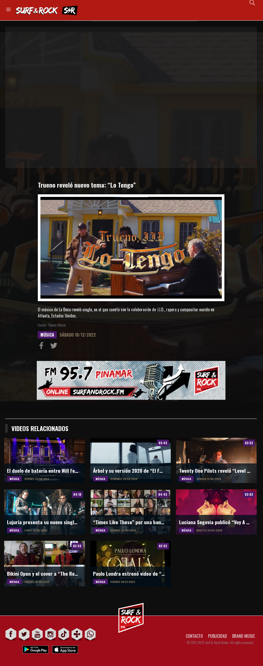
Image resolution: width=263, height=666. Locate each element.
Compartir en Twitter (55, 346)
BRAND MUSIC (243, 636)
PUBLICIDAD (217, 636)
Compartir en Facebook (42, 346)
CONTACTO (194, 636)
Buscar (252, 10)
